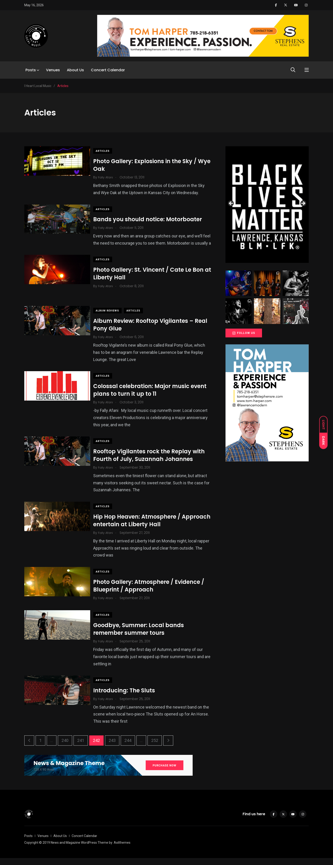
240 (65, 747)
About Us (75, 70)
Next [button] (302, 203)
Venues (53, 70)
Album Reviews (111, 317)
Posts (30, 70)
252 (154, 747)
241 (80, 747)
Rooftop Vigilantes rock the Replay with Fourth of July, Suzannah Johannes (153, 462)
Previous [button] (231, 203)
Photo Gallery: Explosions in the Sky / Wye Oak (148, 165)
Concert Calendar (108, 70)
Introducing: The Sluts (128, 697)
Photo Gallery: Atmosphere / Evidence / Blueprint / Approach (152, 593)
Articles (107, 150)
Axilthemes (122, 849)
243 (112, 747)
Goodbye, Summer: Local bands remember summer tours (142, 636)
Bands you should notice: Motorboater (151, 219)
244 (127, 747)
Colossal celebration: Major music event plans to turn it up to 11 (153, 397)
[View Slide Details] (267, 204)
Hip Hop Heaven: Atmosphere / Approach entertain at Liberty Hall (145, 527)
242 (96, 747)
